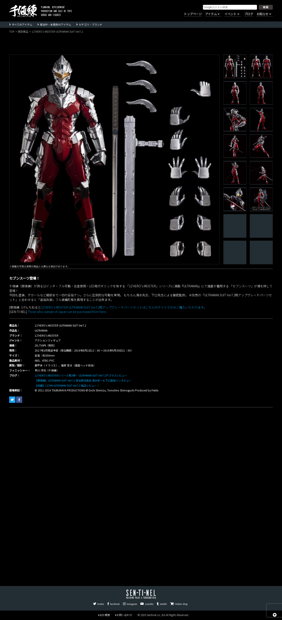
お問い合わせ (123, 615)
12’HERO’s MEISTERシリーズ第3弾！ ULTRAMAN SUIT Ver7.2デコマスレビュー (81, 375)
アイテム (211, 14)
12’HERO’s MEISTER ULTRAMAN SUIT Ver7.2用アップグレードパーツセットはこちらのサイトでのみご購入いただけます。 (123, 307)
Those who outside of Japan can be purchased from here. (67, 311)
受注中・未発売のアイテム (55, 24)
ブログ (248, 14)
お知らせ (262, 14)
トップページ (193, 14)
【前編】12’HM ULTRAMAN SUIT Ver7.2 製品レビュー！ (67, 385)
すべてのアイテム (22, 24)
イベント (230, 14)
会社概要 (104, 615)
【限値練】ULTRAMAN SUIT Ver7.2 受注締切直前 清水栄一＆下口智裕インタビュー (83, 380)
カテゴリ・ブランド (90, 24)
